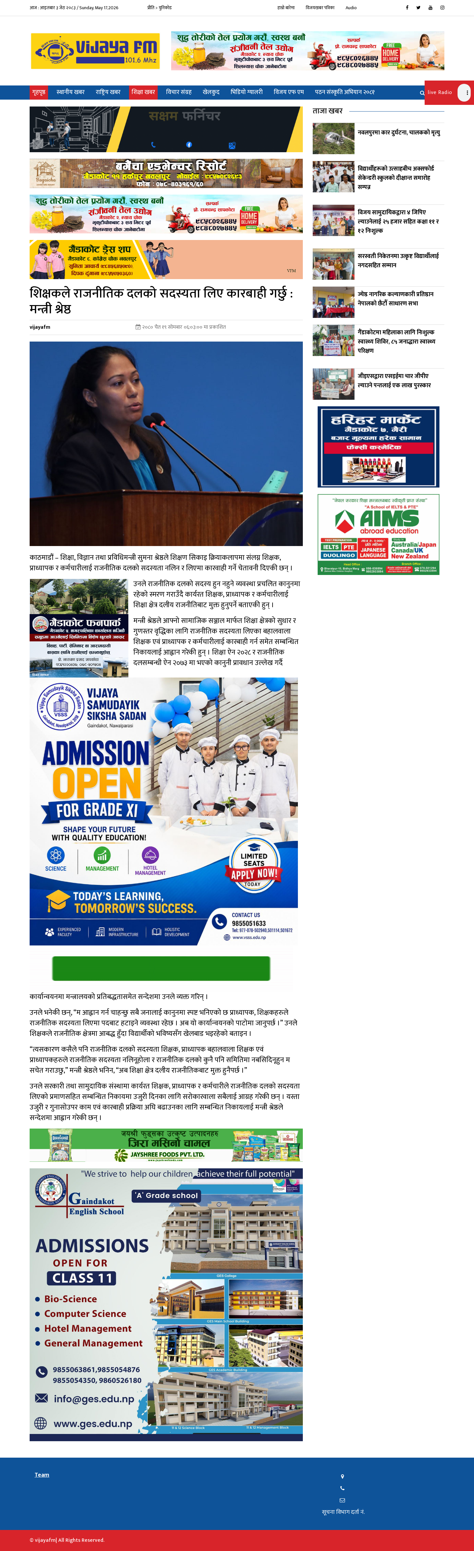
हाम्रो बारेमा (286, 7)
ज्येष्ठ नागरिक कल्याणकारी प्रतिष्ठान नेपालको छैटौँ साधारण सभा (396, 299)
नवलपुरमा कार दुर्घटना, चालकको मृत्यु (399, 132)
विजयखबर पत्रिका (320, 7)
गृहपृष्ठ (40, 92)
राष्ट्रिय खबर (108, 92)
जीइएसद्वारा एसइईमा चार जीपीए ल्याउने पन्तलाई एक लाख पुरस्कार (395, 381)
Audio (351, 7)
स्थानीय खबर (71, 92)
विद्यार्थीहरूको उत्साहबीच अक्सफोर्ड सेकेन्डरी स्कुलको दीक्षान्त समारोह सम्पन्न (396, 178)
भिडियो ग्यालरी (247, 92)
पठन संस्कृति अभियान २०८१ (345, 92)
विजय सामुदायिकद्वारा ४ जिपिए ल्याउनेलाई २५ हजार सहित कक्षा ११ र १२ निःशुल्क (398, 222)
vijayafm (40, 327)
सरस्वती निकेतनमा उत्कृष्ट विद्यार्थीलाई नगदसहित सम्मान (398, 261)
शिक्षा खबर (143, 92)
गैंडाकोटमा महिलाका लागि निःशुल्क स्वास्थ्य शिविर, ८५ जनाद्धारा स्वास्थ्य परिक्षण (396, 342)
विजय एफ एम (289, 92)
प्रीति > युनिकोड (159, 7)
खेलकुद (211, 92)
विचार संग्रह (179, 92)
